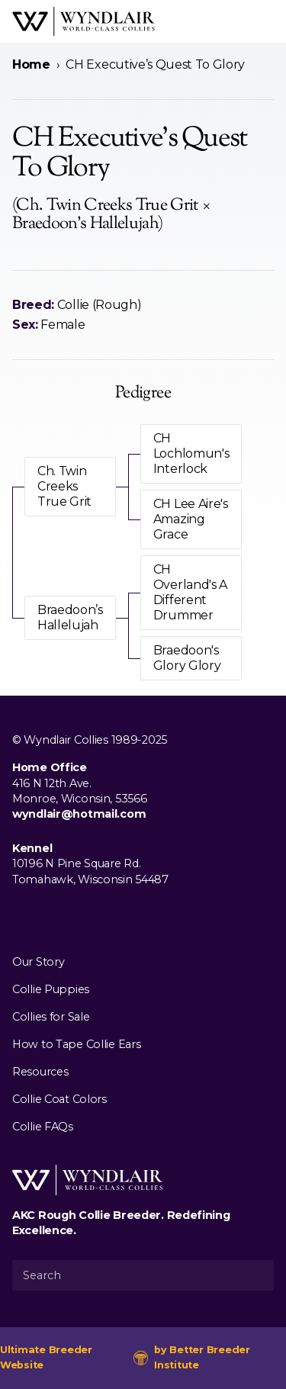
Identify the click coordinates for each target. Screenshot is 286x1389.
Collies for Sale (50, 1017)
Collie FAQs (42, 1126)
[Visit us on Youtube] (70, 914)
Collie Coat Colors (59, 1099)
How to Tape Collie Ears (76, 1044)
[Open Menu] (267, 21)
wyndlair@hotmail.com (79, 814)
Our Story (38, 962)
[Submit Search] (256, 1275)
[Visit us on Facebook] (21, 914)
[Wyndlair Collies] (83, 21)
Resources (40, 1072)
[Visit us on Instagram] (46, 914)
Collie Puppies (50, 989)
